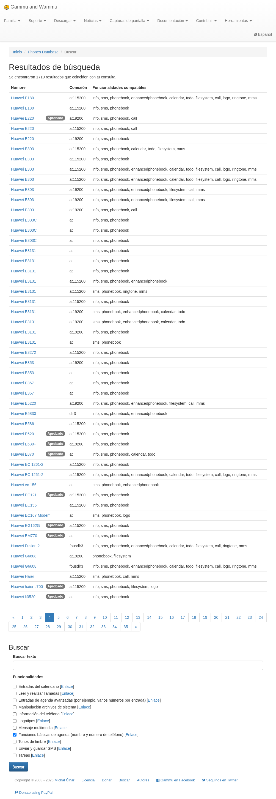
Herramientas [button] (238, 20)
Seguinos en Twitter (220, 780)
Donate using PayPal (34, 792)
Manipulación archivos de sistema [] (52, 707)
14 (149, 617)
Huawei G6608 (24, 556)
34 (114, 627)
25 (14, 627)
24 (261, 617)
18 (194, 617)
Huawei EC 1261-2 (27, 464)
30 (70, 627)
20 (216, 617)
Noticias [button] (92, 20)
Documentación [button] (172, 20)
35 (126, 627)
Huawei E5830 (23, 413)
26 (25, 627)
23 (249, 617)
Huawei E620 (22, 434)
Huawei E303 (22, 149)
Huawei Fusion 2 (25, 546)
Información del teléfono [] (43, 714)
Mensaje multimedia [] (40, 728)
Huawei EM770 (24, 535)
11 (116, 617)
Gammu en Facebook (175, 780)
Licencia (88, 780)
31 (81, 627)
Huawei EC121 (24, 495)
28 (48, 627)
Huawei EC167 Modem (31, 515)
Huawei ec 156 (24, 485)
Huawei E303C (24, 220)
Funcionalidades (28, 677)
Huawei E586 (22, 424)
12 (127, 617)
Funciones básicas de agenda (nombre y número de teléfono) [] (76, 734)
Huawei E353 (22, 362)
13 (138, 617)
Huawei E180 (22, 98)
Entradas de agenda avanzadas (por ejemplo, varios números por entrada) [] (87, 700)
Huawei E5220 (23, 403)
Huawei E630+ (23, 444)
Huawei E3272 (23, 352)
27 (36, 627)
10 (105, 617)
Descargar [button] (65, 20)
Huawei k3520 (23, 597)
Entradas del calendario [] (43, 686)
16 (171, 617)
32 (92, 627)
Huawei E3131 (23, 250)
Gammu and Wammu (30, 7)
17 (183, 617)
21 (227, 617)
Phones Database (43, 52)
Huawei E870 (22, 454)
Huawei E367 (22, 383)
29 (59, 627)
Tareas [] (29, 755)
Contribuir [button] (206, 20)
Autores (143, 780)
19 (205, 617)
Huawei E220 (22, 118)
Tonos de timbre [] (37, 741)
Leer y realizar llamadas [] (43, 693)
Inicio (17, 52)
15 (160, 617)
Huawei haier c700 (27, 586)
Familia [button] (12, 20)
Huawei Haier (22, 576)
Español (263, 34)
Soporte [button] (37, 20)
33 (103, 627)
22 (238, 617)
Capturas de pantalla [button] (129, 20)
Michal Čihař (64, 780)
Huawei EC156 (24, 505)
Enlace (67, 686)
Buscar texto (24, 656)
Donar (106, 780)
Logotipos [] (31, 721)
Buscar (124, 780)
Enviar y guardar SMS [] (42, 748)
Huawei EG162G (25, 525)
